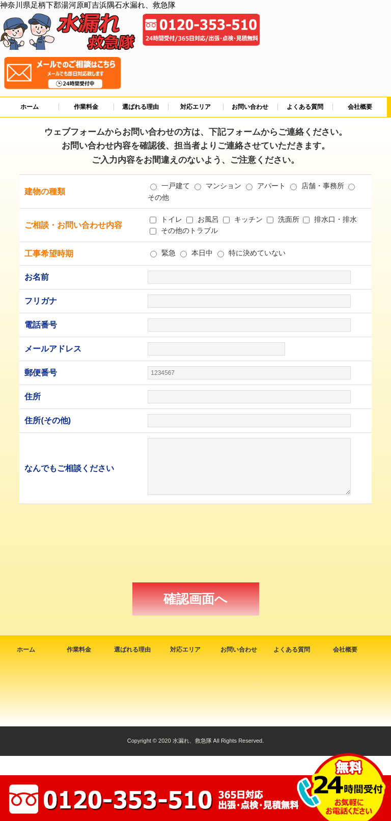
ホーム (29, 106)
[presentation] (195, 543)
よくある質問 (305, 106)
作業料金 (86, 106)
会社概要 (360, 106)
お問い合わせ (250, 106)
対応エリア (195, 106)
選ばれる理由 (140, 106)
